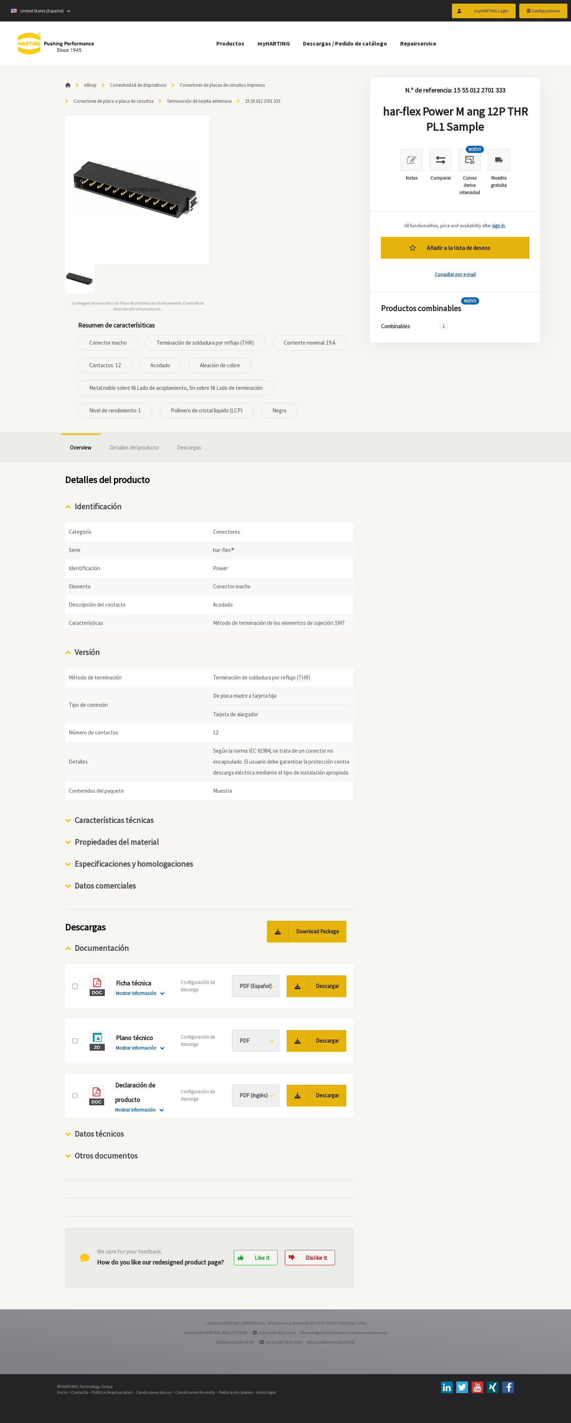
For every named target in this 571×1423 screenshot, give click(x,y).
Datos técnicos (99, 1134)
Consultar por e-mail (455, 274)
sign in (498, 226)
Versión (87, 652)
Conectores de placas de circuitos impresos (222, 85)
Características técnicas (114, 820)
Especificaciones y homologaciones (134, 864)
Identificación (98, 506)
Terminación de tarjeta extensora (199, 101)
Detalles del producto (134, 447)
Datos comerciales (105, 886)
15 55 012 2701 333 (262, 101)
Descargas (189, 447)
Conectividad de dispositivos (138, 85)
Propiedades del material (117, 842)
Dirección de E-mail (277, 1332)
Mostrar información (136, 993)
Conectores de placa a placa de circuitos (113, 101)
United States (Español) (37, 10)
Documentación (102, 948)
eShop (90, 85)
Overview (80, 447)
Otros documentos (106, 1155)
